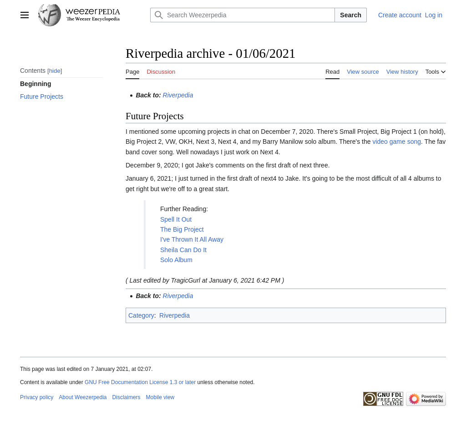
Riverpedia (178, 95)
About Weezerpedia (82, 397)
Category (141, 315)
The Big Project (182, 229)
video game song (396, 141)
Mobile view (160, 397)
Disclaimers (126, 397)
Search (350, 15)
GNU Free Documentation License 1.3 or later (140, 382)
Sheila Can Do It (183, 249)
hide (55, 70)
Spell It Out (176, 219)
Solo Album (176, 260)
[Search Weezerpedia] (242, 15)
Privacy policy (36, 397)
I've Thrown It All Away (191, 239)
